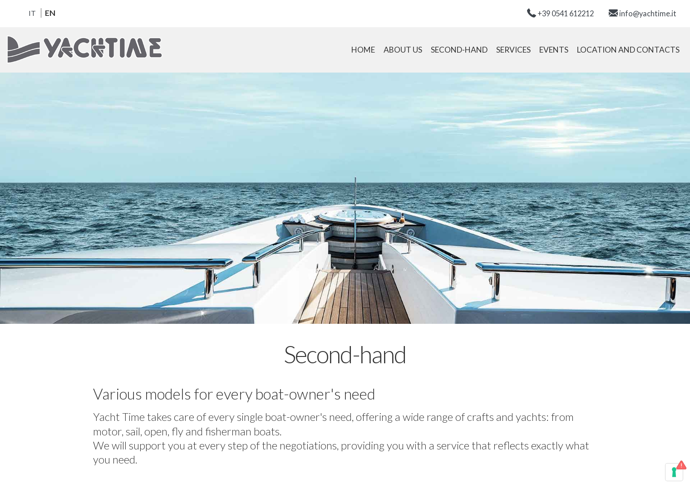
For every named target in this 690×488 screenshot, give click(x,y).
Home (363, 49)
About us (403, 49)
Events (553, 49)
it (32, 13)
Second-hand (459, 49)
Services (513, 49)
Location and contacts (628, 49)
